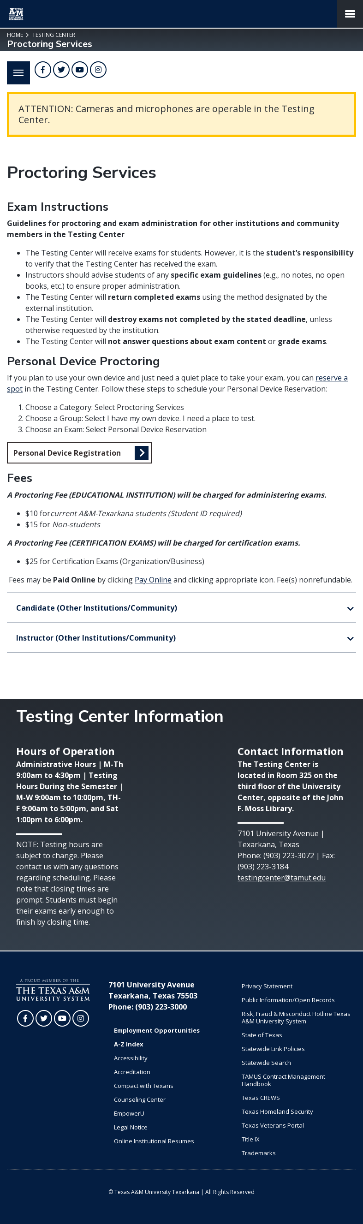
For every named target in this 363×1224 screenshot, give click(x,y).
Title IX (251, 1139)
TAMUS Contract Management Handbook (283, 1080)
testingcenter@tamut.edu (282, 878)
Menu (15, 67)
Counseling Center (140, 1099)
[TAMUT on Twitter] (61, 69)
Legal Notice (131, 1127)
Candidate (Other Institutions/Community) (96, 608)
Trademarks (259, 1153)
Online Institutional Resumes (154, 1141)
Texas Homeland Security (277, 1111)
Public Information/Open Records (288, 1000)
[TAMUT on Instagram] (98, 69)
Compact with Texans (143, 1085)
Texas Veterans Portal (273, 1125)
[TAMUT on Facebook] (43, 69)
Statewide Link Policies (273, 1049)
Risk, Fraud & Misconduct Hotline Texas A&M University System (296, 1017)
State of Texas (262, 1035)
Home (15, 35)
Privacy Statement (267, 986)
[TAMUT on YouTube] (79, 69)
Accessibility (131, 1058)
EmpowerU (129, 1113)
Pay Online (153, 580)
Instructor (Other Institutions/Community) (96, 638)
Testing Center (53, 35)
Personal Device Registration (67, 453)
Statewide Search (266, 1062)
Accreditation (132, 1072)
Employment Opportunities (157, 1030)
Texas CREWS (261, 1097)
